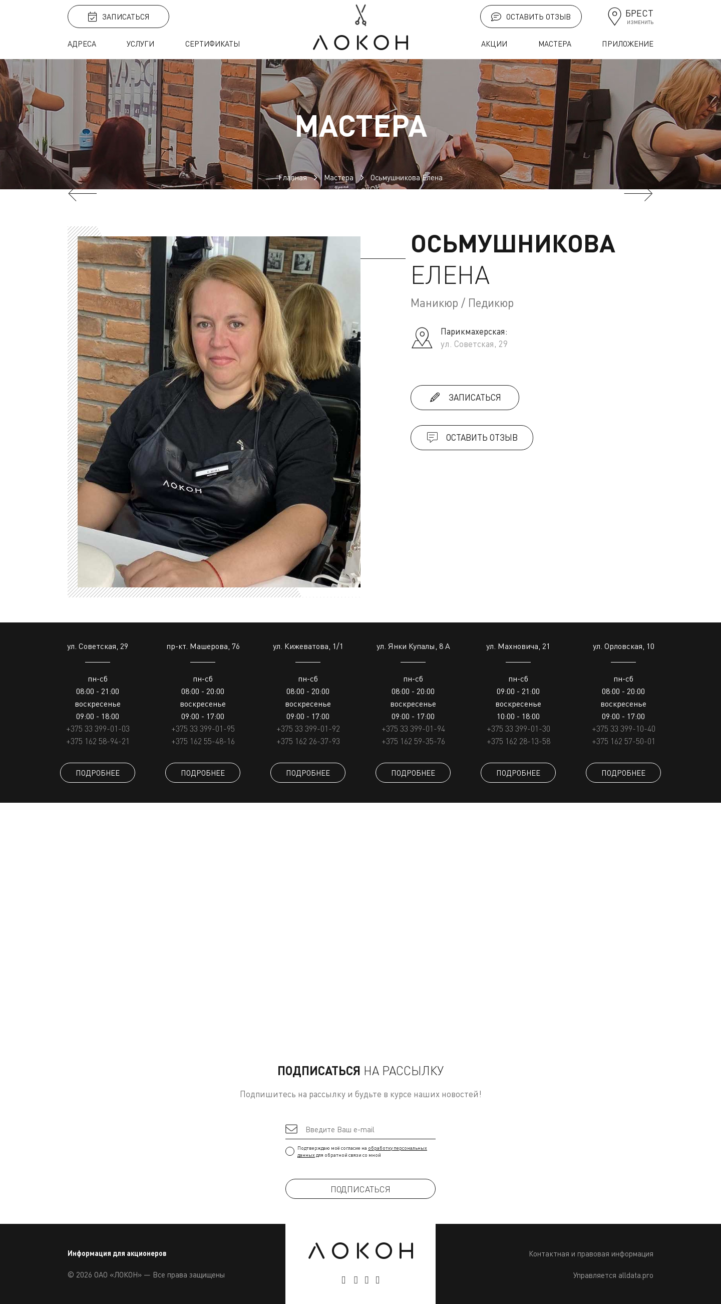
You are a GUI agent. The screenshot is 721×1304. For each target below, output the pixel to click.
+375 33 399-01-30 (518, 729)
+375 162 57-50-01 (623, 741)
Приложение (627, 43)
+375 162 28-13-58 (518, 741)
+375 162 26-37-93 (308, 741)
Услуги (140, 43)
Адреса (82, 43)
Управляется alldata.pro (613, 1274)
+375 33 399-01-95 (203, 729)
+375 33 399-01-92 (308, 729)
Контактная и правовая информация (591, 1253)
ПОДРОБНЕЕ (98, 772)
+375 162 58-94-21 (98, 741)
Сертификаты (212, 43)
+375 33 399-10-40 (623, 729)
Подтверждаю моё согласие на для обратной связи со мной (360, 1151)
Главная (292, 177)
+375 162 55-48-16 (203, 741)
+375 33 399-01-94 (413, 729)
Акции (494, 43)
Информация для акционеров (117, 1253)
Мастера (554, 43)
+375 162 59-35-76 (413, 741)
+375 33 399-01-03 (98, 729)
